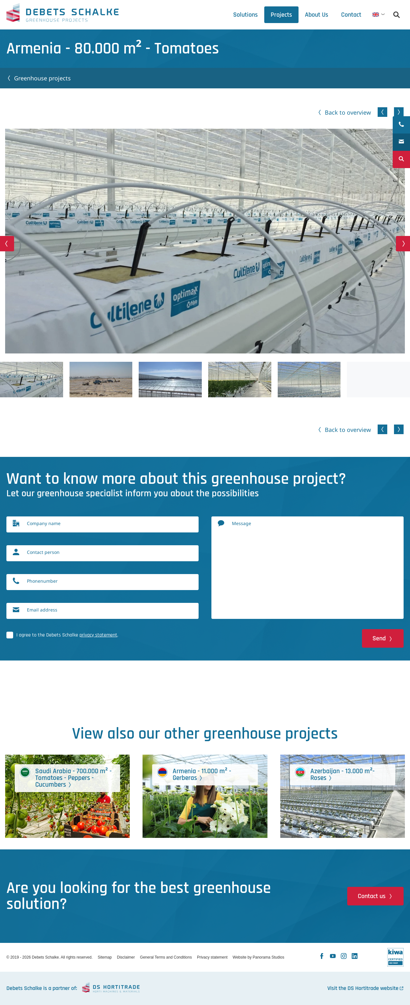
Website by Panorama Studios (258, 957)
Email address (42, 610)
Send (379, 638)
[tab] (317, 14)
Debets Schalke (62, 14)
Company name (44, 523)
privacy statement (98, 635)
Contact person (43, 552)
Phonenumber (42, 581)
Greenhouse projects (42, 78)
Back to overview (348, 112)
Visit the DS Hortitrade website (362, 988)
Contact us (372, 896)
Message (241, 523)
